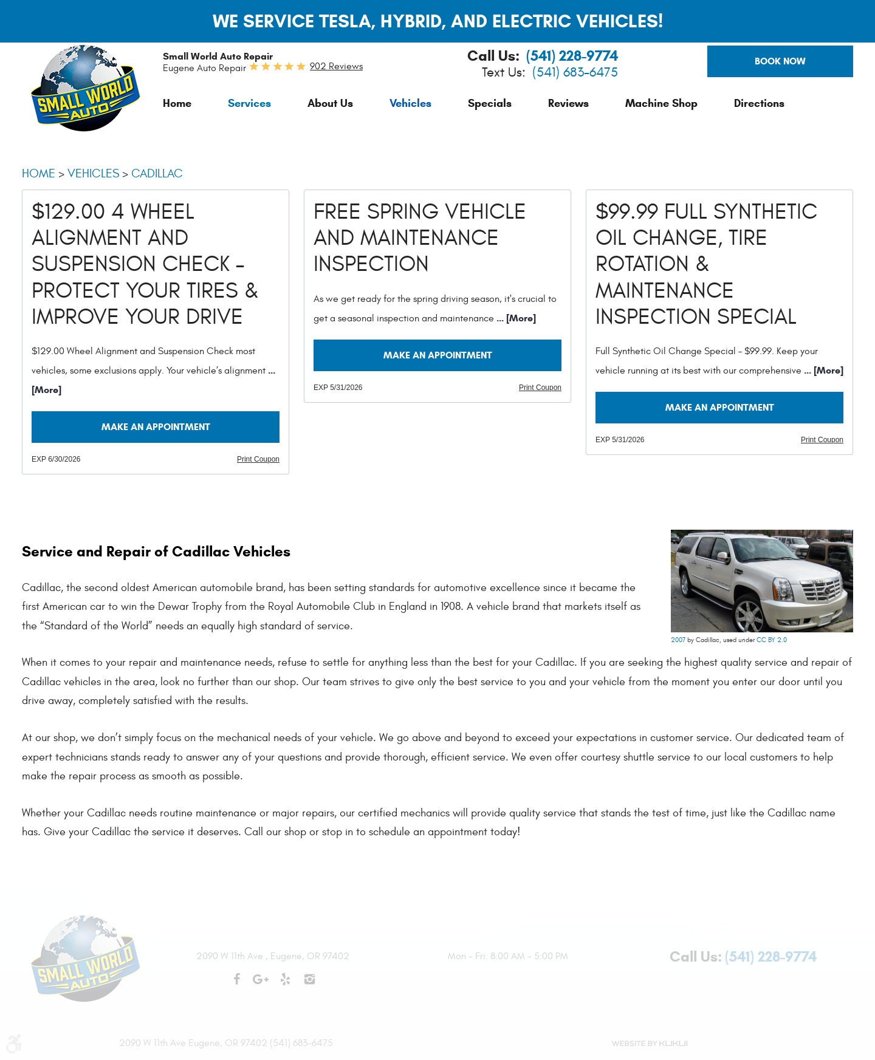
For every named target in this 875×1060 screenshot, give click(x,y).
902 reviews (336, 66)
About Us (330, 103)
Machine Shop (661, 103)
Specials (490, 103)
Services (249, 103)
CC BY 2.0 (772, 640)
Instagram (309, 985)
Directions (759, 103)
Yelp (285, 985)
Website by (648, 1043)
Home (177, 103)
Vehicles (410, 103)
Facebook (236, 985)
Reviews (568, 103)
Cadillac (157, 173)
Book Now (780, 61)
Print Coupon (258, 459)
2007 (678, 640)
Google (261, 985)
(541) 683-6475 (575, 73)
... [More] (515, 318)
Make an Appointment (155, 427)
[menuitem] (177, 103)
